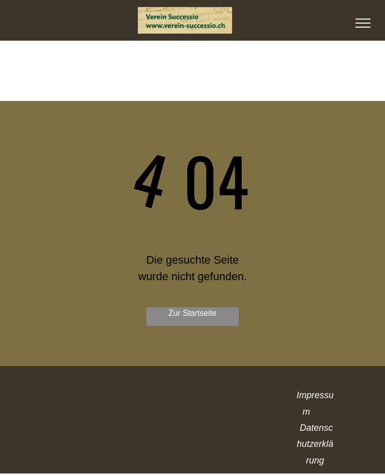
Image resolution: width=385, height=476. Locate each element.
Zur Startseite (192, 313)
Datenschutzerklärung (315, 444)
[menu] (363, 23)
